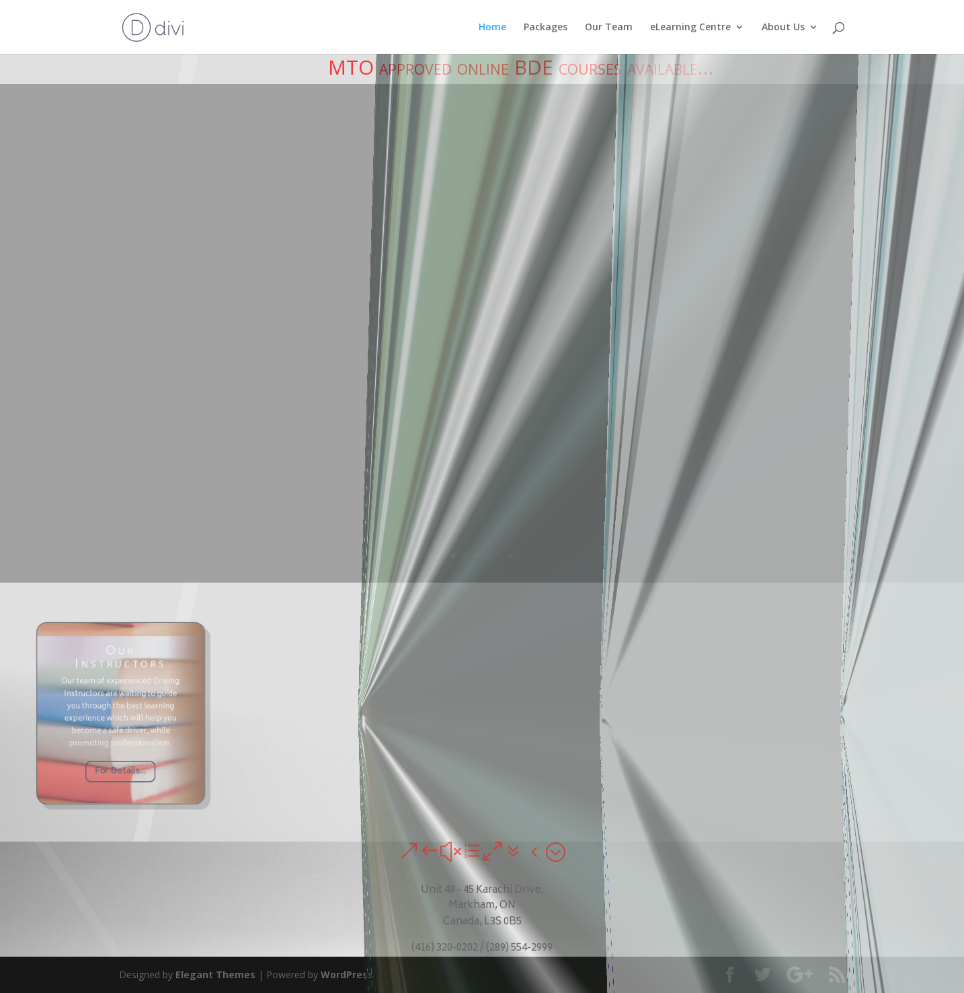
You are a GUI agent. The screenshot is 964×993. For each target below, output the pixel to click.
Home (492, 27)
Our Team (609, 27)
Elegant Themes (215, 974)
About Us (783, 27)
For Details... (120, 755)
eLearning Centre (690, 27)
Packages (545, 27)
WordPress (347, 974)
